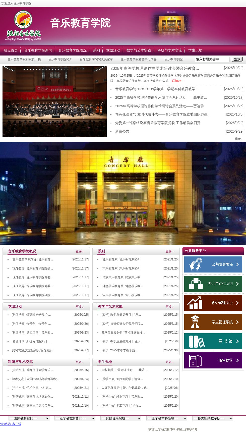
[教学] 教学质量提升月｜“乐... (121, 314)
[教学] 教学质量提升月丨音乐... (122, 341)
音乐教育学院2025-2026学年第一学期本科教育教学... (156, 89)
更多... (239, 138)
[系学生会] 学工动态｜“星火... (121, 405)
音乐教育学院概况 (72, 50)
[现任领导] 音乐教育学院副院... (32, 295)
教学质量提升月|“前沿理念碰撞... (123, 332)
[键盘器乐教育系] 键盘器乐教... (122, 286)
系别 (96, 50)
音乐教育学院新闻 (38, 50)
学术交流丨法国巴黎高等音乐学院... (35, 379)
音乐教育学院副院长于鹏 (24, 59)
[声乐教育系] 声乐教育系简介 (121, 268)
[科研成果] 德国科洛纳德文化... (32, 396)
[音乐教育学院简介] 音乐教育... (32, 259)
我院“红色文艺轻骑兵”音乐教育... (33, 350)
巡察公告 (122, 131)
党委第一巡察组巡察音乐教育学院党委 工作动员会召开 (158, 123)
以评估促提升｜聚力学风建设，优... (125, 388)
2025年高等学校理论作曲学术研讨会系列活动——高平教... (161, 97)
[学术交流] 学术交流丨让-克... (31, 388)
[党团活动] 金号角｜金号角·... (31, 324)
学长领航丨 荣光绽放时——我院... (124, 370)
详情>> (176, 81)
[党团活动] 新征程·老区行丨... (31, 341)
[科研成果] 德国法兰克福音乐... (32, 405)
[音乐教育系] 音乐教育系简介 (121, 259)
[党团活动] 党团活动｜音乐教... (32, 332)
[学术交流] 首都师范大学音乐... (32, 370)
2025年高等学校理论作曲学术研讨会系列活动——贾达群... (161, 106)
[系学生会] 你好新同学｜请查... (122, 379)
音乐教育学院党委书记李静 (139, 59)
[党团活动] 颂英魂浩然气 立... (31, 314)
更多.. (80, 251)
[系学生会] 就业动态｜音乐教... (122, 396)
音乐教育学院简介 (61, 59)
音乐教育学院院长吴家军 (97, 59)
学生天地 (195, 50)
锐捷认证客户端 (10, 424)
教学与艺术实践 (139, 50)
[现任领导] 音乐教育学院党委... (32, 277)
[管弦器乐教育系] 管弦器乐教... (122, 295)
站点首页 (11, 50)
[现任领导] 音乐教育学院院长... (32, 268)
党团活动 (113, 50)
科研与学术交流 (169, 50)
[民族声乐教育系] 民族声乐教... (122, 277)
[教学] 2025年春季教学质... (120, 350)
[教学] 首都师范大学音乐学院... (122, 324)
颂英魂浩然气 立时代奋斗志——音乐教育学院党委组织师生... (163, 114)
